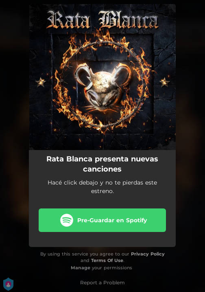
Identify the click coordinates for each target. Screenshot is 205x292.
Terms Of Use (107, 260)
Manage (80, 268)
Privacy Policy (148, 254)
